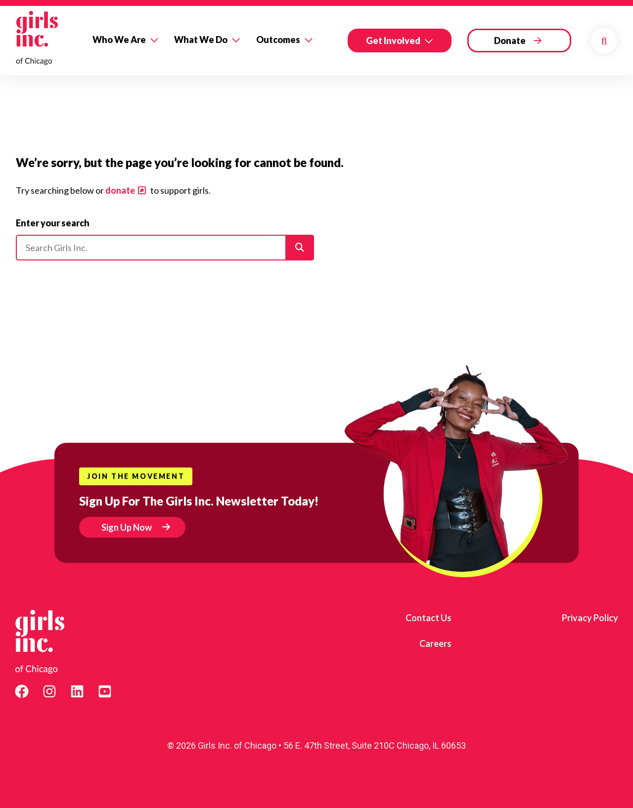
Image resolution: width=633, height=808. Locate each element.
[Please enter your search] (165, 247)
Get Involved (393, 40)
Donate (510, 40)
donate (120, 190)
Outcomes (278, 39)
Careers (435, 643)
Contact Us (429, 617)
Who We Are (119, 39)
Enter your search (53, 222)
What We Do (200, 39)
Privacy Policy (590, 617)
